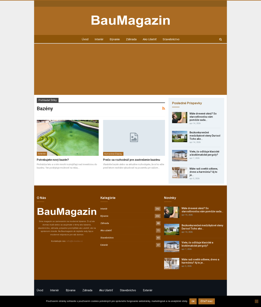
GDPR (62, 3)
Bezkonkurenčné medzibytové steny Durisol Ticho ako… (205, 135)
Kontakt (40, 3)
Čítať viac (207, 301)
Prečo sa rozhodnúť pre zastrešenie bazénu (131, 159)
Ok (193, 301)
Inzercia (52, 3)
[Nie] (256, 301)
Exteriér (42, 154)
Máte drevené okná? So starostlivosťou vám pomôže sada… (203, 116)
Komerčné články (113, 154)
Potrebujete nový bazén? (53, 159)
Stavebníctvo (171, 39)
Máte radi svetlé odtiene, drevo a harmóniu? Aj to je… (204, 171)
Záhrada (131, 39)
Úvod (85, 39)
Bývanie (115, 39)
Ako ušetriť (149, 39)
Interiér (99, 39)
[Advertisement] (130, 70)
